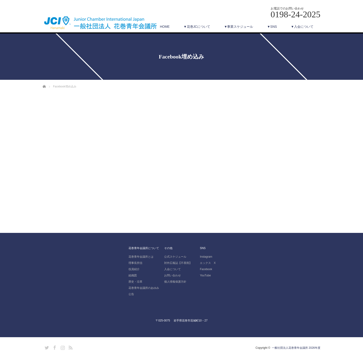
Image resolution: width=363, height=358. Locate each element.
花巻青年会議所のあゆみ (143, 288)
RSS (69, 346)
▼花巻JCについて (197, 26)
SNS (203, 248)
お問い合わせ (172, 275)
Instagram (206, 256)
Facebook (206, 269)
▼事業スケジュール (238, 26)
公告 (131, 294)
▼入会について (302, 26)
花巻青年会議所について (143, 248)
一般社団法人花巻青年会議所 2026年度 (296, 347)
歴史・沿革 (135, 281)
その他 (168, 248)
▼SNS (272, 26)
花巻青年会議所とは (140, 256)
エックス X (208, 263)
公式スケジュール (175, 256)
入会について (172, 269)
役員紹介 (134, 269)
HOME (165, 26)
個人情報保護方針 (175, 281)
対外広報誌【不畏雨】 (178, 263)
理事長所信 (135, 263)
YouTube (205, 275)
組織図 (132, 275)
